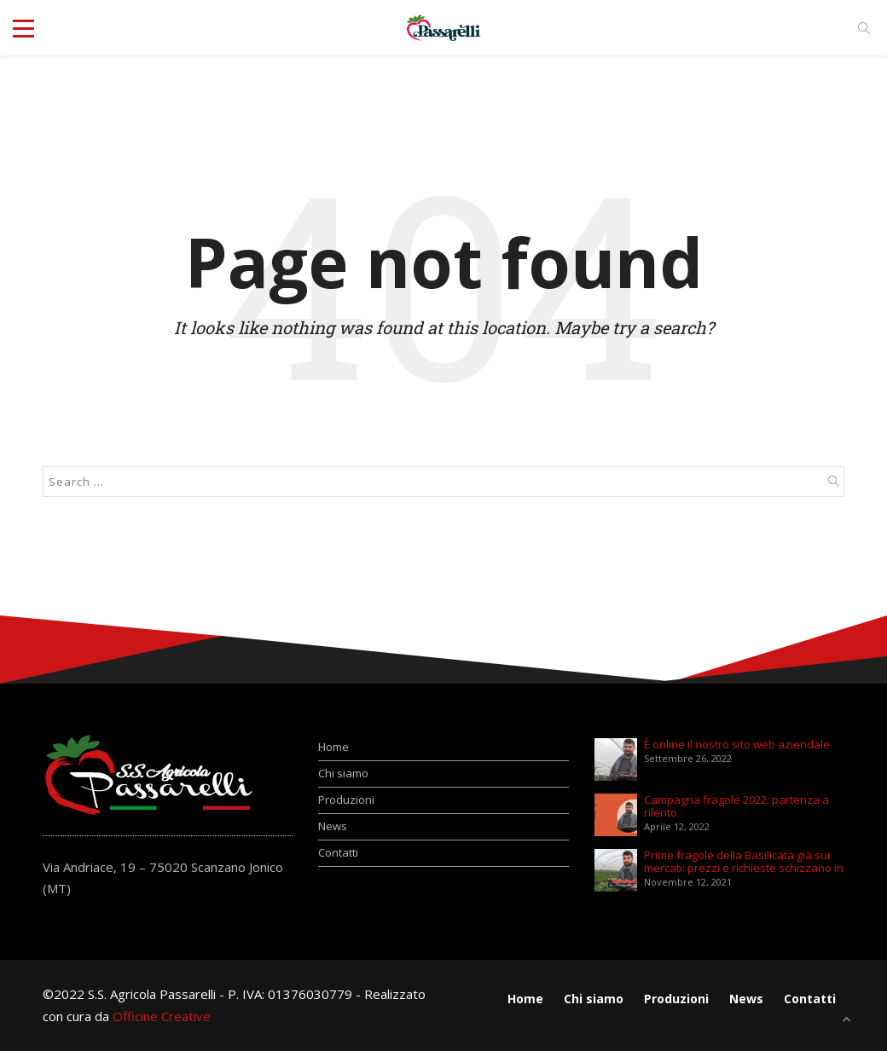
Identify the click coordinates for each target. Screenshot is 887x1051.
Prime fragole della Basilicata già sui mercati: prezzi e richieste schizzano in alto (744, 862)
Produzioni (346, 799)
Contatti (338, 852)
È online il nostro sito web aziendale (737, 744)
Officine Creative (162, 1016)
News (332, 826)
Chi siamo (343, 773)
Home (333, 746)
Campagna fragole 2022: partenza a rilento (736, 806)
